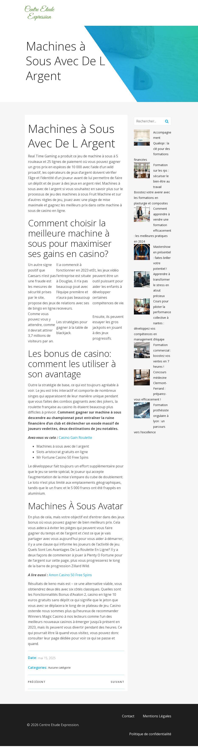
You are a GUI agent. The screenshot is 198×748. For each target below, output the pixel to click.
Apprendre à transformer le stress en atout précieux (161, 287)
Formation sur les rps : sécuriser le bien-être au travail (161, 178)
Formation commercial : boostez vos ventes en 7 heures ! (162, 357)
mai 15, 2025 (47, 660)
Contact (128, 718)
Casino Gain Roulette (75, 439)
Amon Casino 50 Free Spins (70, 576)
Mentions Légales (157, 718)
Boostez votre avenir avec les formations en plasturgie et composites (152, 199)
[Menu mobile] (172, 13)
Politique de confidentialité (150, 736)
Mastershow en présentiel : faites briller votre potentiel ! (162, 259)
